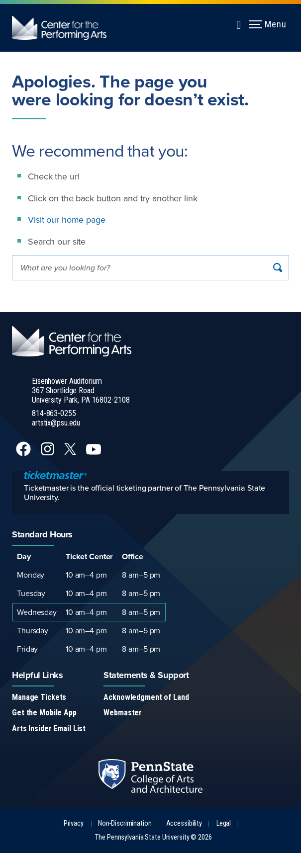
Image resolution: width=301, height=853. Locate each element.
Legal (223, 823)
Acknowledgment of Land (146, 697)
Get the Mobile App (44, 712)
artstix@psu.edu (56, 422)
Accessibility (184, 823)
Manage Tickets (39, 697)
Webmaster (122, 712)
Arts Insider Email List (49, 728)
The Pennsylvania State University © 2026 (153, 837)
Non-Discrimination (125, 823)
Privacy (74, 823)
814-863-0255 (54, 413)
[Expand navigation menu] (239, 23)
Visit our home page (66, 219)
